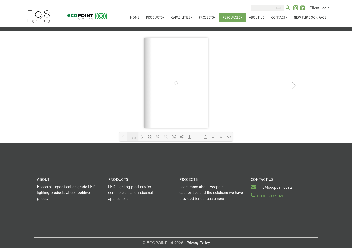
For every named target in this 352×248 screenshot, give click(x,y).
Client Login (319, 8)
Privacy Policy (198, 243)
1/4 (134, 138)
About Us (256, 17)
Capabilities (181, 17)
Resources (232, 17)
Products (155, 17)
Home (134, 17)
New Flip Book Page (310, 17)
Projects (207, 17)
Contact (279, 17)
